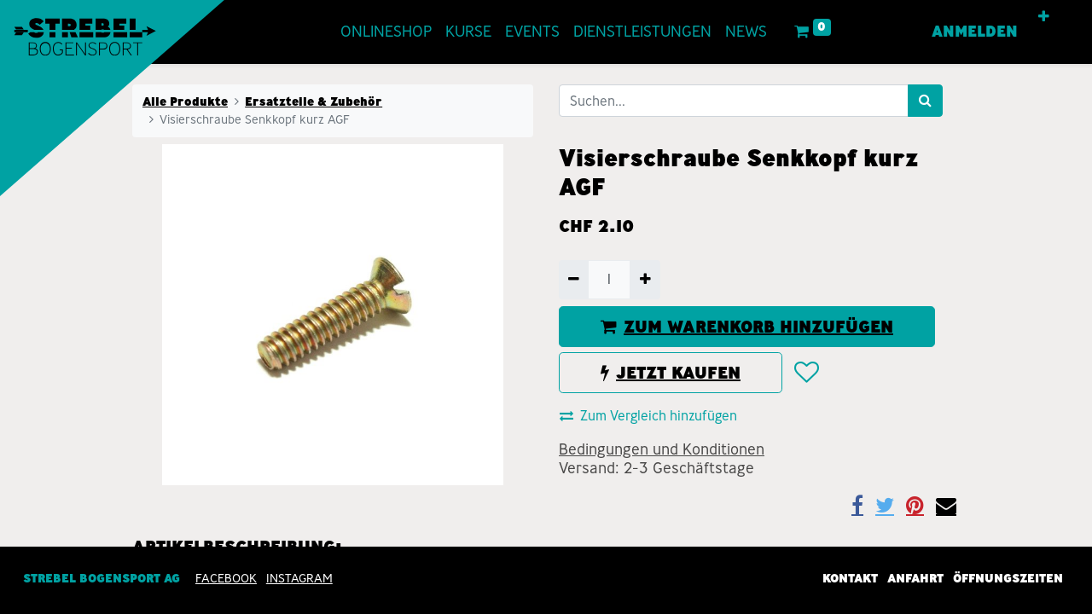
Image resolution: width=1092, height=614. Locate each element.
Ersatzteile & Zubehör (313, 101)
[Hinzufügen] (644, 279)
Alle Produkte (185, 101)
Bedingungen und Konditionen (661, 449)
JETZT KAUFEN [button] (671, 372)
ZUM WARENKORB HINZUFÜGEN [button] (747, 326)
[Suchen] (925, 100)
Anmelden (975, 31)
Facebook (226, 578)
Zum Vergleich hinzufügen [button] (648, 416)
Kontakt (850, 578)
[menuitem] (386, 31)
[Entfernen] (574, 279)
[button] (1043, 17)
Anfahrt (915, 578)
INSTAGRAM (299, 578)
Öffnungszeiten (1008, 578)
